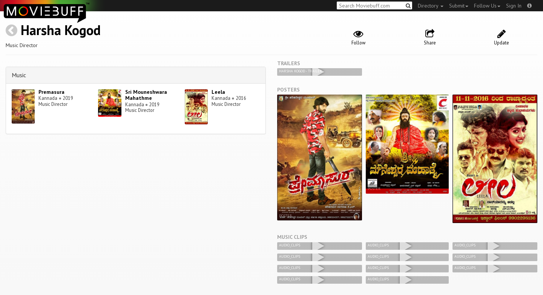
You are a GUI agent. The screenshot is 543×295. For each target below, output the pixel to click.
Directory (430, 5)
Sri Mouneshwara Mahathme (146, 95)
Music (19, 75)
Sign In (514, 5)
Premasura (51, 92)
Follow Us (487, 5)
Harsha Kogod (61, 30)
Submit (458, 5)
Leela (218, 92)
